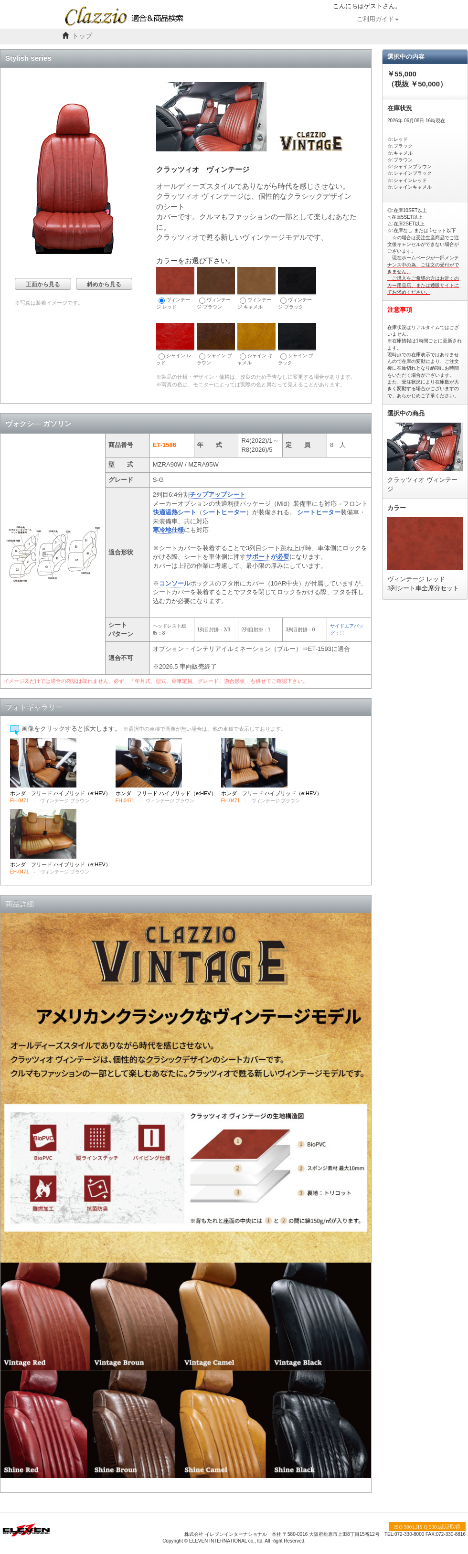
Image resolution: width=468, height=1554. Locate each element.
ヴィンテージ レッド (175, 288)
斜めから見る (104, 284)
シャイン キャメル (256, 344)
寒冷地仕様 (168, 529)
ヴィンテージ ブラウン (216, 288)
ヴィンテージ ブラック (297, 288)
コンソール (174, 583)
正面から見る (43, 284)
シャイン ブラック (297, 344)
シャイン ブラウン (216, 344)
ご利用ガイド (378, 19)
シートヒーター (224, 512)
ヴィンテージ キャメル (256, 288)
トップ (82, 36)
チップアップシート (217, 494)
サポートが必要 (267, 556)
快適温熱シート (174, 512)
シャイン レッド (175, 344)
